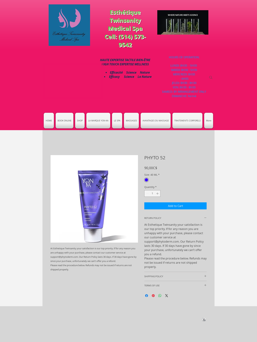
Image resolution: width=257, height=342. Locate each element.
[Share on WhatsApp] (160, 296)
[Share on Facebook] (146, 296)
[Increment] (158, 193)
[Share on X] (166, 296)
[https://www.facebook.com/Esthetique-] (204, 319)
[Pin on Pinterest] (153, 296)
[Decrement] (147, 193)
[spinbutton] (152, 193)
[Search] (211, 77)
